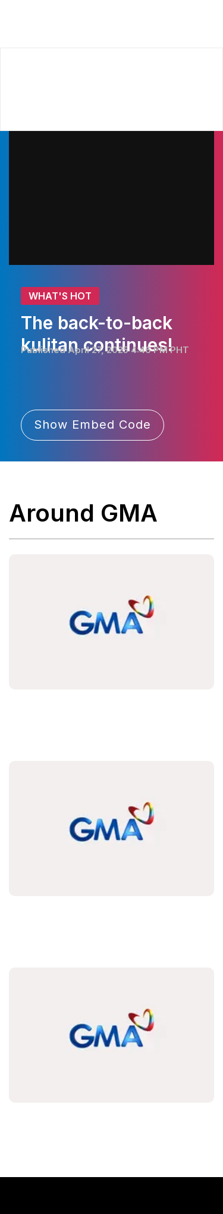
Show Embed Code (92, 424)
